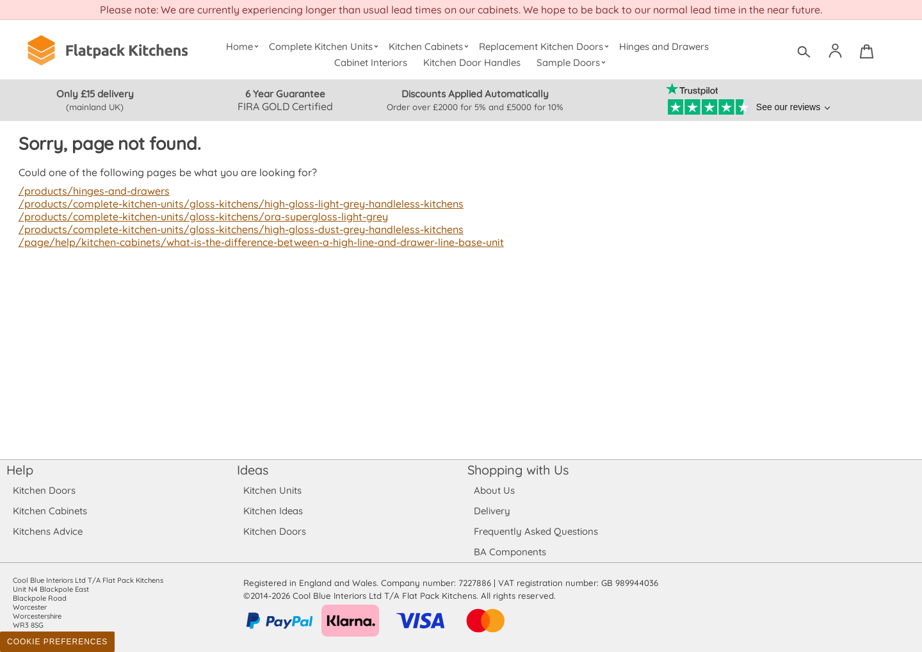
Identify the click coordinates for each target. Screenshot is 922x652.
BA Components (510, 552)
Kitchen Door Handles (472, 62)
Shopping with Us (518, 470)
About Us (494, 490)
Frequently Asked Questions (535, 531)
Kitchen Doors (44, 490)
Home (243, 46)
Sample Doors (572, 62)
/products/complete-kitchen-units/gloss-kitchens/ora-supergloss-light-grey (199, 216)
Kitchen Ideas (273, 511)
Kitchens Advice (48, 531)
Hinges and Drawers (664, 46)
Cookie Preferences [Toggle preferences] (57, 641)
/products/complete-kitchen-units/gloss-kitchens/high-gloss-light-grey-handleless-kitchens (236, 203)
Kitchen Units (272, 490)
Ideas (253, 470)
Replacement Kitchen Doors (546, 46)
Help (19, 470)
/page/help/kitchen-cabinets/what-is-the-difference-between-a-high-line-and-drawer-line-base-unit (257, 242)
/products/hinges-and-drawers (93, 190)
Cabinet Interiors (371, 62)
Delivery (492, 511)
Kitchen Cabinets (430, 46)
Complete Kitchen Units (325, 46)
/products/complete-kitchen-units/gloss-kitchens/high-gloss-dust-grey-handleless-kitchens (236, 229)
